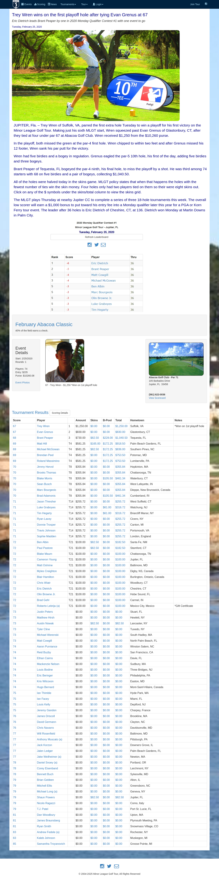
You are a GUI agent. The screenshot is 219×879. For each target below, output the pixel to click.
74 (14, 646)
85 (14, 843)
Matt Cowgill (44, 640)
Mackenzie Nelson (48, 664)
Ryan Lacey (44, 518)
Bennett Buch (45, 774)
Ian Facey (43, 698)
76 (14, 716)
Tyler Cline (43, 629)
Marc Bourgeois (46, 489)
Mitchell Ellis (44, 785)
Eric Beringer (45, 675)
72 (14, 542)
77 (14, 733)
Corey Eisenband (47, 768)
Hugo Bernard (45, 687)
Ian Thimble (44, 693)
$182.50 (120, 542)
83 (14, 832)
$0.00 (94, 426)
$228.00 (108, 437)
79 (14, 779)
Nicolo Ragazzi (46, 803)
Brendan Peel (45, 455)
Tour (84, 4)
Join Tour (195, 4)
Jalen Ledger (45, 750)
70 (14, 466)
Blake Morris (44, 478)
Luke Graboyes (46, 507)
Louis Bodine (45, 669)
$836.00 (120, 449)
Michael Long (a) (47, 791)
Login (98, 4)
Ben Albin (43, 542)
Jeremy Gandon (46, 710)
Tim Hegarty (44, 513)
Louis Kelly (43, 704)
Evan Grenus (45, 432)
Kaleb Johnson (46, 837)
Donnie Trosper (46, 524)
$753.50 (120, 455)
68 (14, 437)
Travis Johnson (46, 530)
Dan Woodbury (46, 814)
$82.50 (95, 437)
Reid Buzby (44, 652)
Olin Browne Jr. (46, 594)
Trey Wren (43, 426)
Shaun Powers (46, 797)
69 (14, 443)
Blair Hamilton (45, 576)
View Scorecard (157, 398)
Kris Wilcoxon (45, 681)
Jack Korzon (44, 745)
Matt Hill (42, 443)
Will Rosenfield (46, 733)
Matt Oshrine (45, 565)
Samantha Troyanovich (51, 843)
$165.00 (95, 443)
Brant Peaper (45, 437)
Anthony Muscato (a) (49, 739)
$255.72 (120, 501)
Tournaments (68, 4)
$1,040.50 (121, 437)
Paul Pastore (45, 548)
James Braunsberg (48, 820)
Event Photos (22, 382)
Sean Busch (44, 484)
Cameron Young (47, 559)
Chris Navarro (45, 727)
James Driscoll (46, 716)
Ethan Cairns (45, 658)
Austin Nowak (45, 623)
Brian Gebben (45, 779)
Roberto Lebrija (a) (48, 605)
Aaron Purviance (47, 646)
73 (14, 611)
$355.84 (120, 466)
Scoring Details (60, 412)
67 (14, 426)
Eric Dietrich (44, 588)
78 (14, 762)
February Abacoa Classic (44, 324)
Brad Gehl (43, 600)
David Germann (46, 721)
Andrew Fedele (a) (48, 832)
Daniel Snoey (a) (47, 762)
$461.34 (120, 478)
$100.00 (120, 553)
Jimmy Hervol (45, 466)
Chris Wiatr (43, 582)
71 (14, 501)
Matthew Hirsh (45, 617)
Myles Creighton (47, 571)
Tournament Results (31, 412)
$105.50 (108, 478)
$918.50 (120, 443)
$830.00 (120, 432)
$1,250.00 (121, 426)
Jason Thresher (46, 501)
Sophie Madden (46, 536)
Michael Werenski (48, 634)
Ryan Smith (44, 826)
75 (14, 693)
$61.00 (107, 507)
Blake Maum (44, 553)
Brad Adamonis (46, 495)
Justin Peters (45, 611)
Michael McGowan (48, 449)
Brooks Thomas (46, 472)
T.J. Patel (42, 809)
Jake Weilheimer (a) (49, 756)
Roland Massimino (48, 460)
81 (14, 814)
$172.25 (108, 443)
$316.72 (120, 507)
